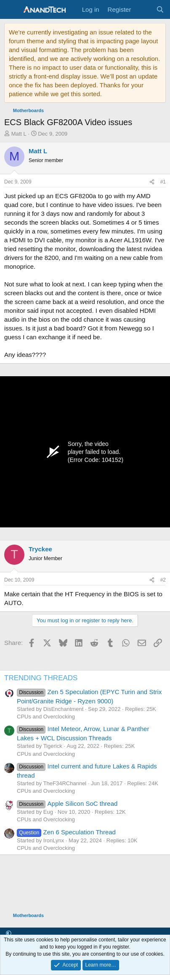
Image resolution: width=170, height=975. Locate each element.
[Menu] (11, 9)
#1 (163, 182)
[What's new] (143, 9)
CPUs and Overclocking (46, 716)
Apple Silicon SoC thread (67, 803)
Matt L (19, 134)
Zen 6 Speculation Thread (66, 832)
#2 (163, 580)
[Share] (151, 182)
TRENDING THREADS (40, 678)
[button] (8, 934)
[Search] (160, 9)
